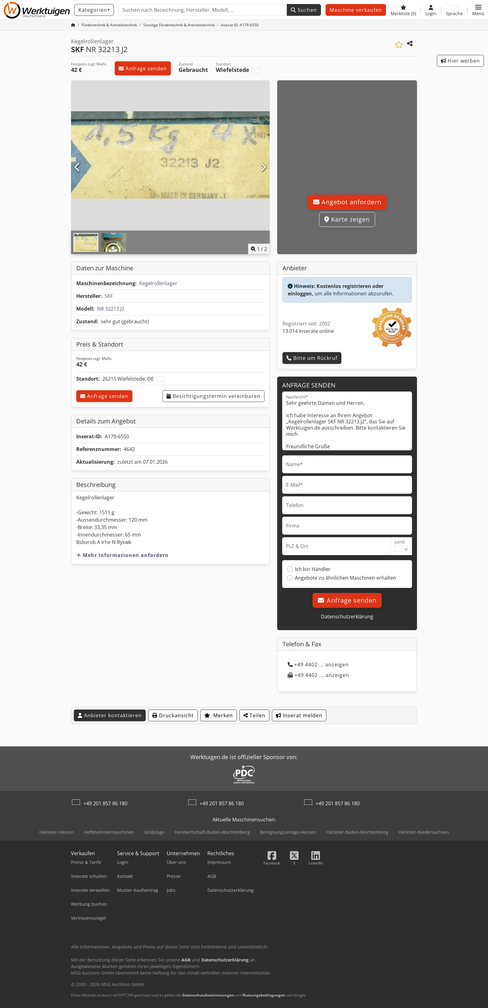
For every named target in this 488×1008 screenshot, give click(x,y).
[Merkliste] (403, 10)
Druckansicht (173, 715)
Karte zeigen (347, 219)
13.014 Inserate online (308, 331)
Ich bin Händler (313, 569)
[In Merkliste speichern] (399, 45)
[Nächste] (263, 167)
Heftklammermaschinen (109, 832)
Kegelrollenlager (158, 283)
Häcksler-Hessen (56, 832)
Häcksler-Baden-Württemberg (357, 832)
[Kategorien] (94, 10)
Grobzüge (154, 832)
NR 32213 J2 (110, 308)
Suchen (304, 10)
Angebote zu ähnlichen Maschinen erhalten (345, 577)
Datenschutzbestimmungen (208, 995)
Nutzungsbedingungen (263, 995)
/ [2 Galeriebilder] (259, 248)
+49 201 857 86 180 (105, 803)
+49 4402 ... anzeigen (318, 664)
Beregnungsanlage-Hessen (288, 832)
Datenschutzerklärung (347, 616)
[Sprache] (454, 10)
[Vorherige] (77, 167)
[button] (478, 10)
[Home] (109, 25)
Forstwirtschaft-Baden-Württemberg (212, 832)
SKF (108, 296)
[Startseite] (73, 25)
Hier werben (460, 60)
